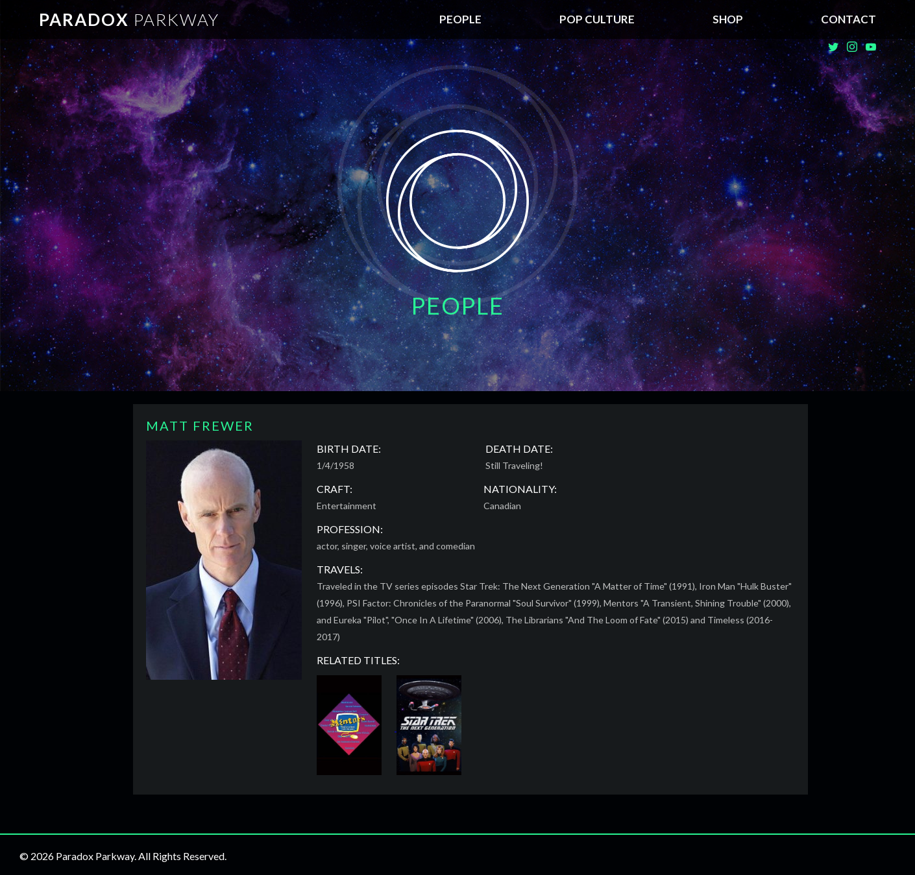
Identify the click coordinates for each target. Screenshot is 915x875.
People (460, 19)
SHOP (728, 19)
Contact (848, 19)
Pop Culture (597, 19)
